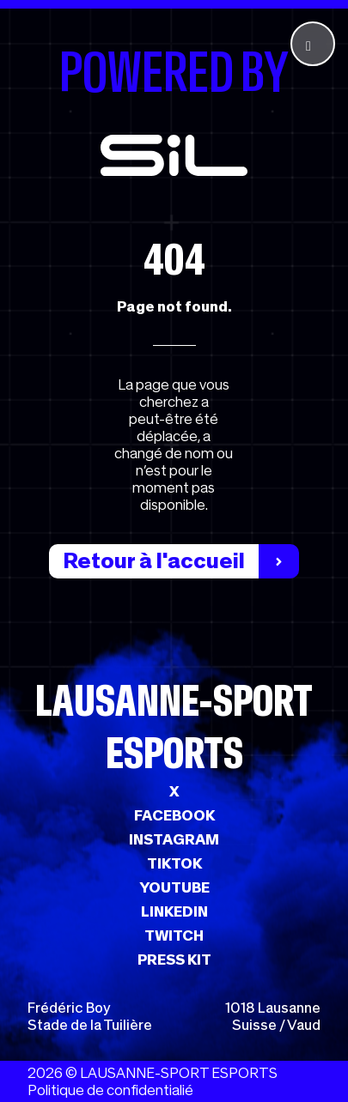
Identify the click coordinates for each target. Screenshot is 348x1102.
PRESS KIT (174, 959)
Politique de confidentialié (110, 1090)
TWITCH (174, 935)
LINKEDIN (174, 911)
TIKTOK (174, 863)
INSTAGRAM (174, 839)
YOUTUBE (174, 887)
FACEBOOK (174, 815)
